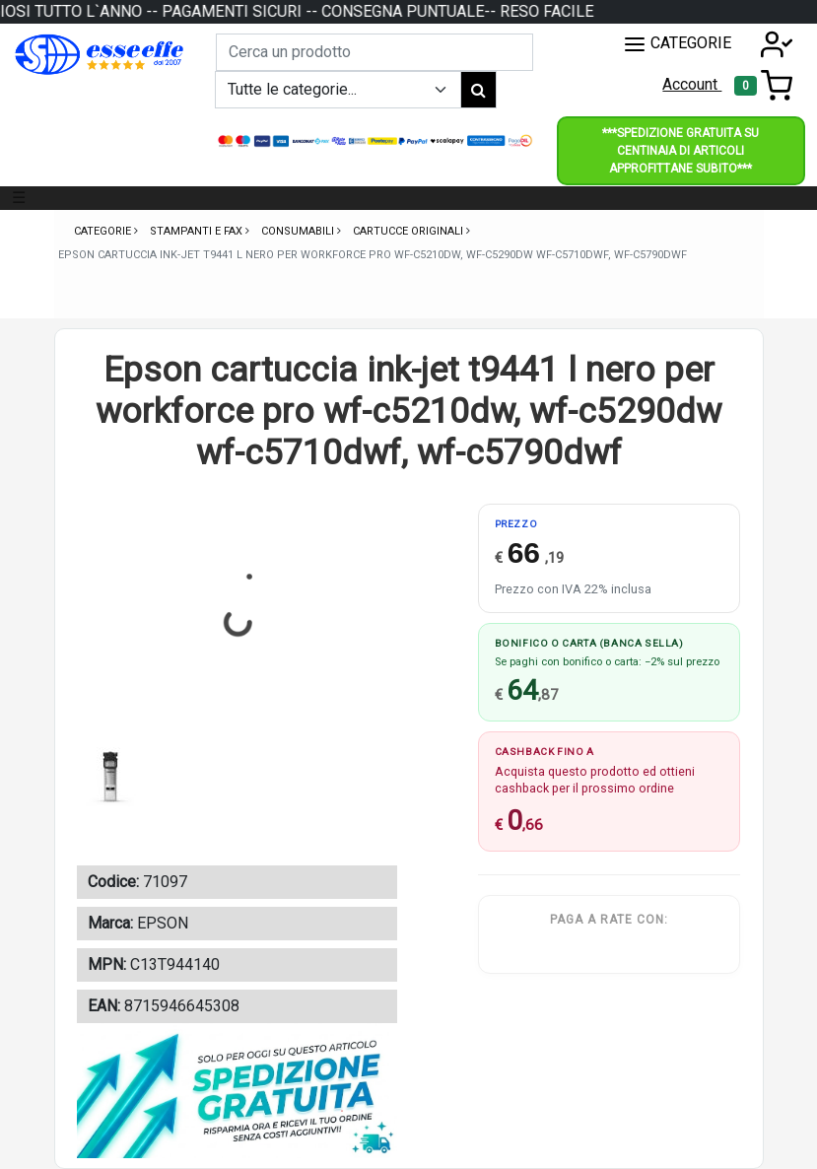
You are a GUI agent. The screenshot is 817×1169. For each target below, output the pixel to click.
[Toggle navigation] (763, 85)
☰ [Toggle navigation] (19, 197)
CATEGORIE (677, 44)
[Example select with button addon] (338, 89)
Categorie (104, 231)
